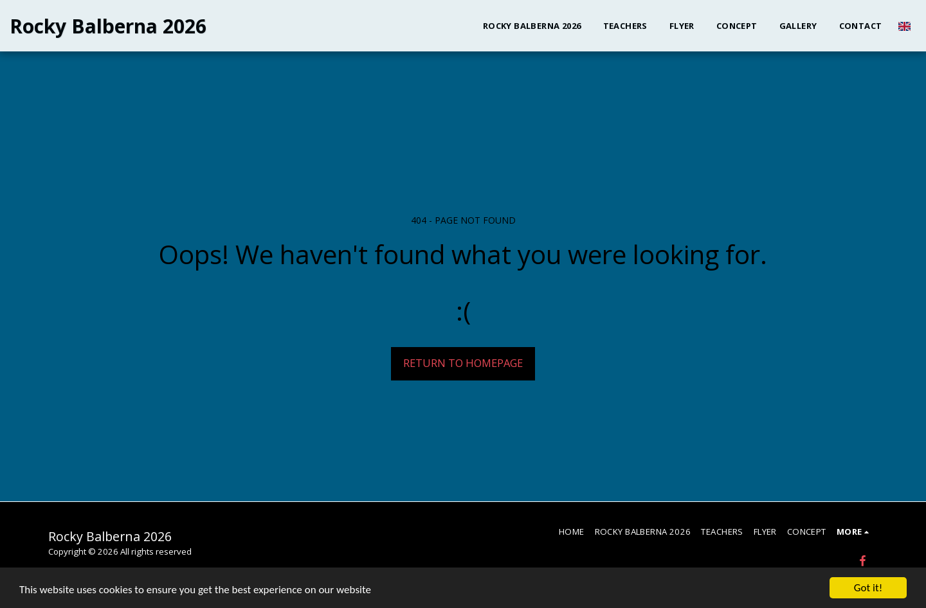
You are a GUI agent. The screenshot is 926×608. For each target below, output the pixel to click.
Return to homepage (463, 362)
